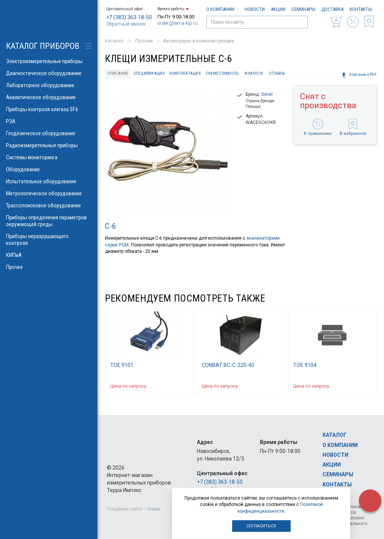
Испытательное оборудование (49, 181)
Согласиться (261, 526)
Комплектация (185, 73)
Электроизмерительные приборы (49, 61)
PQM (124, 245)
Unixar (153, 509)
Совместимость (222, 73)
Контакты (361, 9)
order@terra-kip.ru (178, 23)
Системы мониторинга (49, 157)
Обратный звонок (126, 24)
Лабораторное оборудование (49, 85)
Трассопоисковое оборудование (49, 205)
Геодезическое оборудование (49, 133)
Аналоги (253, 73)
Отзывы (277, 73)
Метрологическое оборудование (49, 193)
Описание (117, 73)
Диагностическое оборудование (49, 73)
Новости (254, 9)
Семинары (303, 9)
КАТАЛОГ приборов (42, 46)
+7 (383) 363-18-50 (129, 17)
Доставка (332, 9)
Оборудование (49, 169)
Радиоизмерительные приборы (49, 145)
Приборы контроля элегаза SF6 (49, 109)
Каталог (334, 435)
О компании (222, 9)
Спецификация (149, 73)
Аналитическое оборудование (49, 97)
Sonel (267, 94)
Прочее (49, 267)
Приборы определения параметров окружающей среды (49, 221)
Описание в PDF (358, 74)
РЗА (49, 121)
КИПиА (49, 255)
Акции (278, 9)
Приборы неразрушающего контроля (49, 239)
